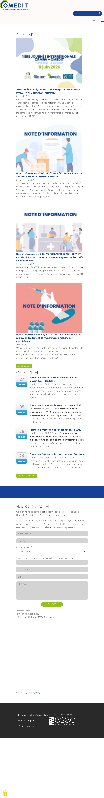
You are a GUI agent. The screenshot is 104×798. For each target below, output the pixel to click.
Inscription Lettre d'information (33, 715)
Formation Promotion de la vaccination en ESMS (55, 405)
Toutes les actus (24, 366)
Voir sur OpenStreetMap (28, 692)
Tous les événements (26, 475)
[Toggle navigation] (98, 6)
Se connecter (28, 726)
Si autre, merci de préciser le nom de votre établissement (44, 558)
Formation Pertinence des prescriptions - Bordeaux (57, 454)
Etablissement (23, 547)
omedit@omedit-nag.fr (28, 613)
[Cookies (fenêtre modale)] (5, 793)
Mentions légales (26, 720)
